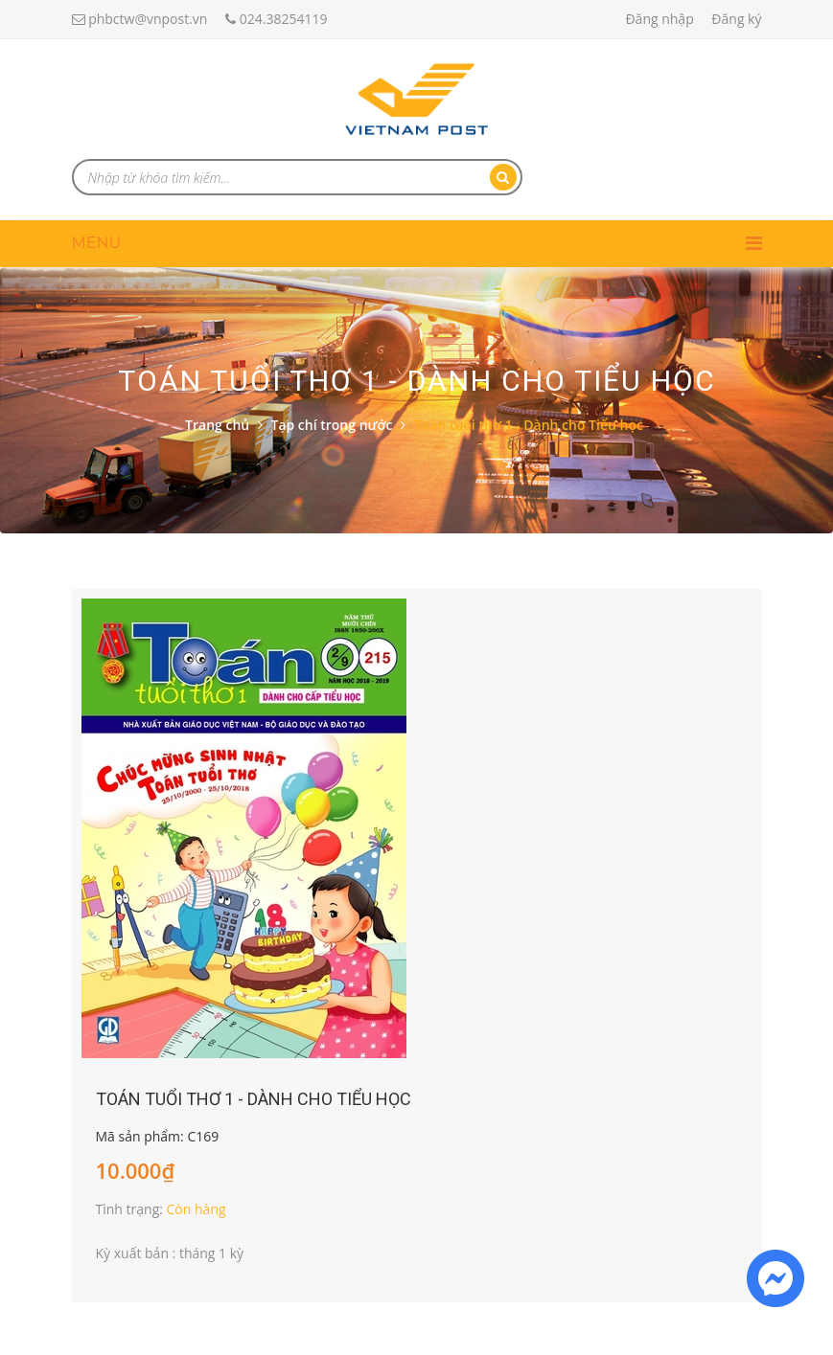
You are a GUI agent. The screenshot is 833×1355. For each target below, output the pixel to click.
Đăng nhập (659, 19)
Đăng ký (736, 19)
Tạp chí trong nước (331, 425)
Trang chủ (217, 425)
